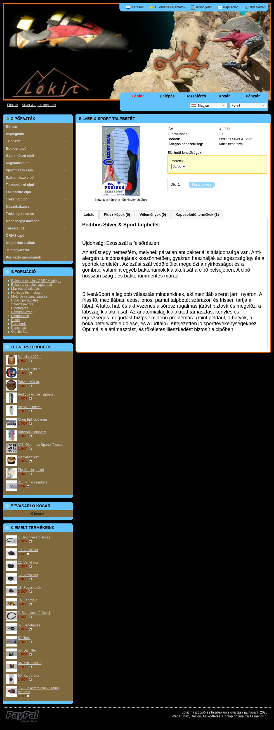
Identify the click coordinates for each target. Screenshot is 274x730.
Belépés (167, 96)
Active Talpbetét (30, 407)
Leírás (89, 214)
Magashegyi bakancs (22, 221)
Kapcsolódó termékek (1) (197, 214)
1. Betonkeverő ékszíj (34, 537)
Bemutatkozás (21, 312)
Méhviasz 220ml (30, 357)
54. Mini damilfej (30, 663)
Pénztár (253, 96)
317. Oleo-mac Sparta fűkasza (40, 445)
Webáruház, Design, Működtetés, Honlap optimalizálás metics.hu (220, 716)
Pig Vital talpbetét (31, 470)
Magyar (200, 105)
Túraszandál (15, 228)
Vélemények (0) (153, 214)
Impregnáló (15, 134)
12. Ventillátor (28, 575)
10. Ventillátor (28, 550)
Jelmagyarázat (17, 250)
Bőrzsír (11, 127)
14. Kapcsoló (27, 600)
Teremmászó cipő (20, 185)
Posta (15, 320)
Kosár (224, 96)
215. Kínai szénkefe (32, 482)
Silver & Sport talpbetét (39, 105)
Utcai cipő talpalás (24, 300)
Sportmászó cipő (19, 170)
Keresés (137, 7)
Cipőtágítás (19, 308)
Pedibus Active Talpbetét (36, 394)
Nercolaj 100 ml (29, 369)
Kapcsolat (230, 7)
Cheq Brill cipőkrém (32, 420)
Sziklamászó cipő (20, 177)
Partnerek (18, 324)
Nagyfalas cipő (18, 163)
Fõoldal (139, 96)
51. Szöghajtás (29, 625)
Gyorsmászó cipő (20, 156)
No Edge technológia (26, 293)
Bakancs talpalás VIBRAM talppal (36, 281)
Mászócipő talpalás (25, 289)
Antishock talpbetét (32, 432)
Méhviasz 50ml (29, 457)
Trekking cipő (16, 199)
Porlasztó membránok (23, 257)
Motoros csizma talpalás (29, 296)
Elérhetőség (20, 316)
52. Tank (24, 638)
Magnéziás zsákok (20, 243)
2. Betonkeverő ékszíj (34, 613)
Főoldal (12, 105)
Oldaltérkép (257, 7)
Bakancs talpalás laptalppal (31, 285)
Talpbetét (13, 141)
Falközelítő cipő (18, 192)
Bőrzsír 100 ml (28, 382)
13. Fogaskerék (29, 588)
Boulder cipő (16, 148)
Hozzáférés (195, 96)
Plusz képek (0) (117, 214)
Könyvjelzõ (204, 7)
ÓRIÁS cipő (15, 236)
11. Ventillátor (28, 562)
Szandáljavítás (22, 304)
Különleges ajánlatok (169, 7)
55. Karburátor (28, 676)
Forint (236, 105)
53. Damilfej (27, 650)
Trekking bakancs (20, 214)
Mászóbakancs (18, 207)
